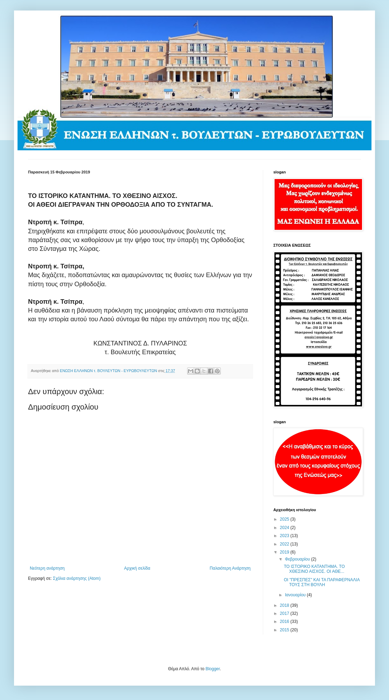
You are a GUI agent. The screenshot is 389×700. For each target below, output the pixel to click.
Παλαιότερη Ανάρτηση (230, 568)
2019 (285, 552)
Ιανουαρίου (296, 594)
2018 (285, 605)
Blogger (212, 668)
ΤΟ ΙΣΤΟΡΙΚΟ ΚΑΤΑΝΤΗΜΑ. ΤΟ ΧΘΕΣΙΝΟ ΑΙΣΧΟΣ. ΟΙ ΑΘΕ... (314, 569)
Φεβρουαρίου (298, 559)
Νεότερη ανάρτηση (47, 568)
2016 (285, 621)
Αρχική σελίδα (137, 568)
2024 (285, 527)
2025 (285, 519)
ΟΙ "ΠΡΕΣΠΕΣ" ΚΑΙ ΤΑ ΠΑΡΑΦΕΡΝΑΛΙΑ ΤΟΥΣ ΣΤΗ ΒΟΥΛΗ (322, 582)
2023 (285, 535)
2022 (285, 544)
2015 (285, 629)
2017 (285, 613)
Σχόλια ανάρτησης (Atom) (77, 578)
